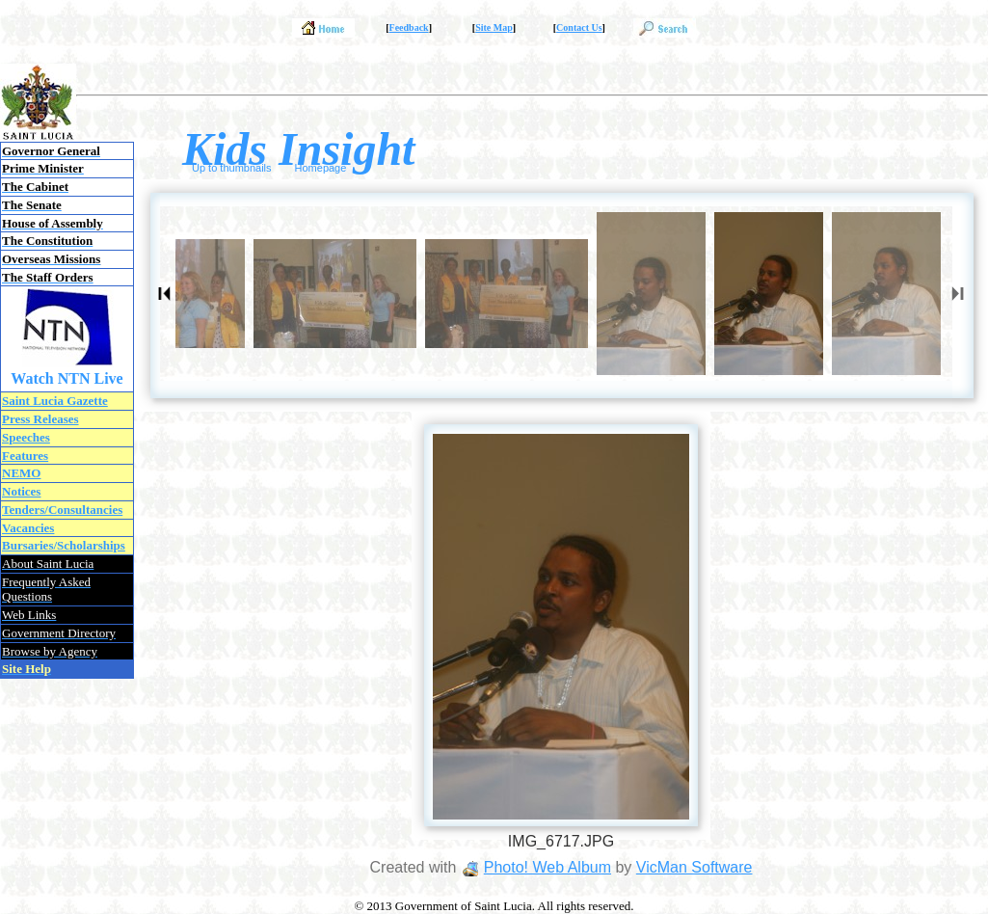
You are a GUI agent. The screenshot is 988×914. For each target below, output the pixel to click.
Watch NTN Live (66, 378)
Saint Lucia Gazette (55, 400)
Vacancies (28, 528)
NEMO (21, 473)
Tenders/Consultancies (62, 509)
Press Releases (40, 419)
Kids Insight (298, 149)
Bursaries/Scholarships (63, 545)
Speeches (26, 437)
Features (25, 455)
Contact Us (579, 27)
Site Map (494, 27)
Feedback (409, 27)
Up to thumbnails (232, 168)
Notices (21, 491)
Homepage (321, 168)
